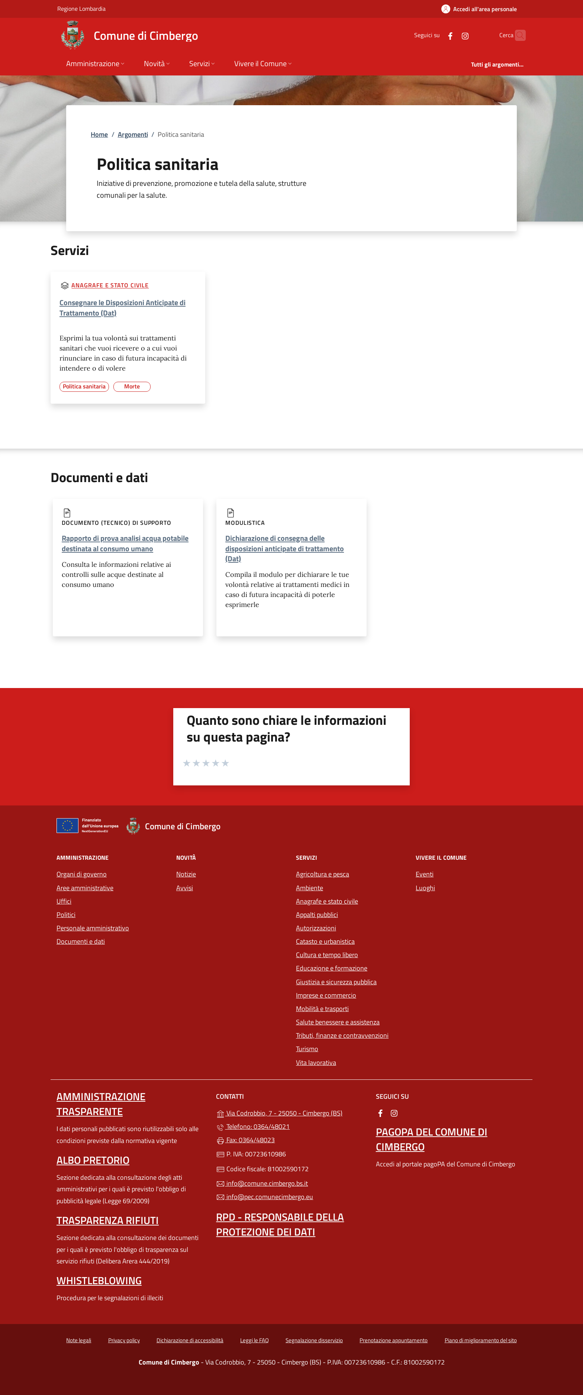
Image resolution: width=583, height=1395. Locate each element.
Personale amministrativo (93, 928)
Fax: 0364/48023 (245, 1140)
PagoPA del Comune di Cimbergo (431, 1139)
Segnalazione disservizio (314, 1340)
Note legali (78, 1340)
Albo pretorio (93, 1160)
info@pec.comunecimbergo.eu (264, 1197)
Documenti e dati (81, 941)
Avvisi (184, 888)
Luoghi (425, 888)
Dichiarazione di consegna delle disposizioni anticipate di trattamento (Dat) (284, 548)
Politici (66, 915)
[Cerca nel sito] (517, 35)
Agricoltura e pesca (322, 874)
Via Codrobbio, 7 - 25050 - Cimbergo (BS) (291, 1112)
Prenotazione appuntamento (394, 1340)
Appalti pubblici (317, 915)
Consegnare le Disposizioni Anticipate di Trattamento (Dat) (122, 308)
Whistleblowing (99, 1280)
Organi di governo (82, 874)
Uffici (64, 901)
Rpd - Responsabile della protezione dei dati (280, 1224)
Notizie (186, 874)
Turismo (307, 1049)
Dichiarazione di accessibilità (190, 1340)
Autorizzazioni (316, 928)
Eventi (425, 874)
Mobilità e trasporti (322, 1009)
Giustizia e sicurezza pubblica (336, 982)
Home (99, 134)
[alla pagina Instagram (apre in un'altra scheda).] (450, 35)
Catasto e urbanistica (325, 941)
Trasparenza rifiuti (108, 1220)
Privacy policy (124, 1340)
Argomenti (133, 134)
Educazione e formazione (331, 968)
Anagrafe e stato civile (110, 285)
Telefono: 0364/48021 (253, 1126)
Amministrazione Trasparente (101, 1103)
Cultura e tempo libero (327, 955)
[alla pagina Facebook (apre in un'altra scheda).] (435, 35)
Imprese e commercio (326, 995)
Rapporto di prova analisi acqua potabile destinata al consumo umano (125, 543)
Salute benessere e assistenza (338, 1022)
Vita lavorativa (316, 1062)
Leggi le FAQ (254, 1340)
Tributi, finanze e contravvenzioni (342, 1035)
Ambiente (309, 888)
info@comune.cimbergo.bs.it (262, 1183)
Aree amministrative (85, 888)
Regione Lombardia (81, 8)
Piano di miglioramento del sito (481, 1340)
